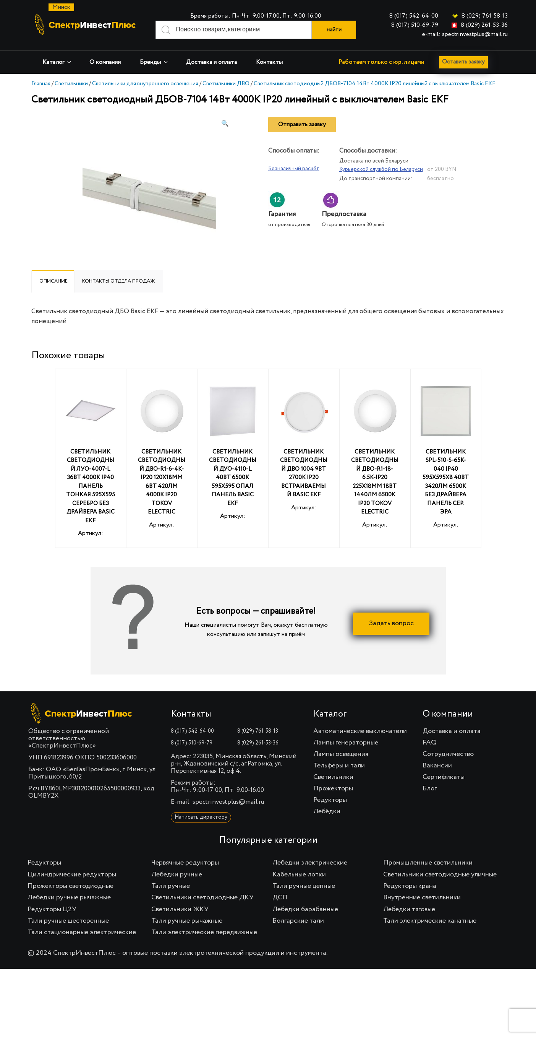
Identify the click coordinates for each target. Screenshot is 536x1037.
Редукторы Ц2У (52, 909)
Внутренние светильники (422, 897)
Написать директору (201, 817)
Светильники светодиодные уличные (440, 874)
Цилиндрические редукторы (72, 874)
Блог (430, 788)
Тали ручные (170, 886)
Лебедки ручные (176, 874)
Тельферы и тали (339, 765)
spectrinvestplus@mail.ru (228, 802)
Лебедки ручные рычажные (69, 897)
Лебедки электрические (309, 862)
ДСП (280, 897)
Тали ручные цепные (303, 886)
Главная (40, 83)
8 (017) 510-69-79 (414, 25)
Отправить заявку (302, 125)
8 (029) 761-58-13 (485, 16)
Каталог (57, 62)
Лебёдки (326, 811)
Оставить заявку (465, 62)
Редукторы (330, 799)
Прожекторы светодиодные (70, 886)
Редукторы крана (409, 886)
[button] (225, 123)
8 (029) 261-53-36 (484, 25)
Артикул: (90, 459)
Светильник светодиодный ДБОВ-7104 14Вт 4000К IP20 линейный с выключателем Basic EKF (374, 83)
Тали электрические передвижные (204, 932)
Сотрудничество (448, 754)
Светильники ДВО (225, 83)
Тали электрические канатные (429, 920)
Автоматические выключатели (360, 731)
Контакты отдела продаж (118, 281)
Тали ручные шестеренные (68, 920)
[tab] (53, 281)
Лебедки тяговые (409, 909)
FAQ (430, 742)
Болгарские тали (298, 920)
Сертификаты (444, 777)
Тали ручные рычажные (186, 920)
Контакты (269, 62)
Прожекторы (333, 788)
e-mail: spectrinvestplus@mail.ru (465, 34)
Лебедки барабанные (305, 909)
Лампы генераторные (345, 742)
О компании (105, 62)
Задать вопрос (391, 623)
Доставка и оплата (211, 62)
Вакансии (437, 765)
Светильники (71, 83)
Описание (53, 281)
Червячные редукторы (185, 862)
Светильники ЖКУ (180, 909)
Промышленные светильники (428, 862)
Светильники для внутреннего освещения (145, 83)
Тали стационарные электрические (82, 932)
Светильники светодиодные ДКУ (202, 897)
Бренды (154, 62)
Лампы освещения (340, 754)
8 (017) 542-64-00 (413, 16)
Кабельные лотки (299, 874)
